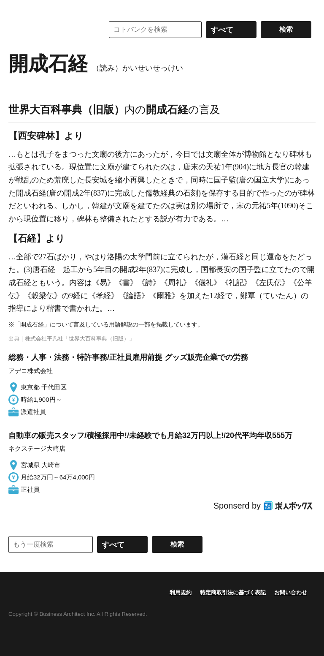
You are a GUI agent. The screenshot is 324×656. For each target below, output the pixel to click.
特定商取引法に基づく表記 (233, 592)
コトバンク (50, 29)
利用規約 (181, 592)
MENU (16, 8)
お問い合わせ (290, 592)
